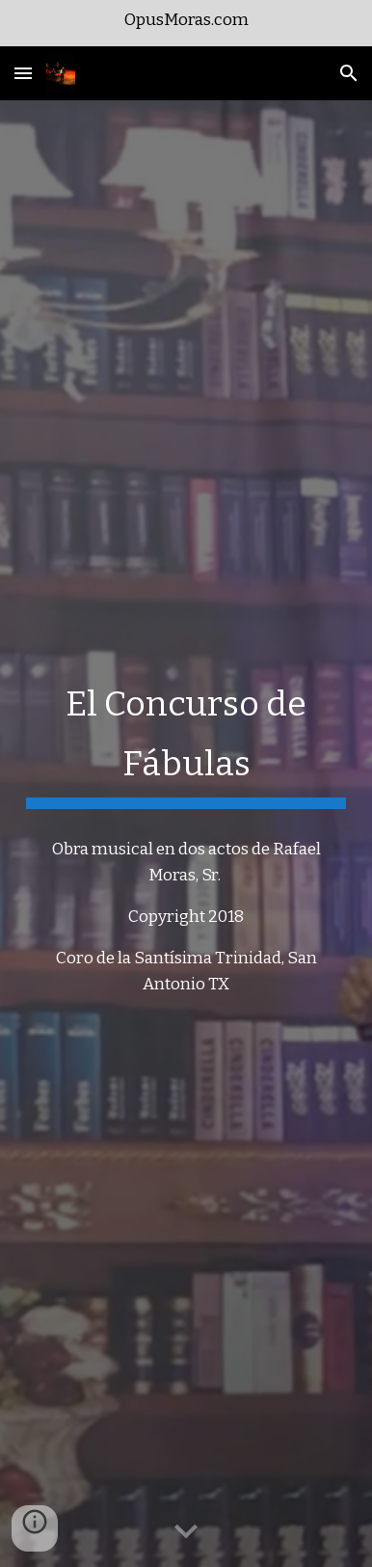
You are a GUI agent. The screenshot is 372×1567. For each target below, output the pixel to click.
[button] (23, 72)
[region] (186, 23)
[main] (186, 739)
